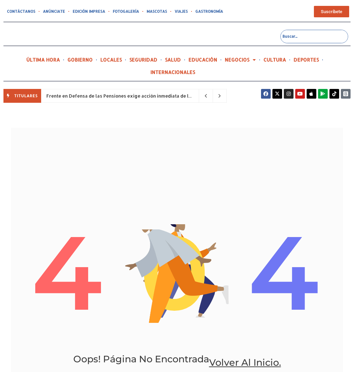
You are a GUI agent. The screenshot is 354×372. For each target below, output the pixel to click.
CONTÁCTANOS (21, 11)
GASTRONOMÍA (209, 11)
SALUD (173, 60)
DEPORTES (306, 60)
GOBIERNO (80, 60)
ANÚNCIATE (54, 11)
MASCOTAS (157, 11)
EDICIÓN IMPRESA (89, 11)
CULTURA (274, 60)
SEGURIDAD (143, 60)
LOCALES (111, 60)
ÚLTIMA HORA (43, 60)
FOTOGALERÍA (126, 11)
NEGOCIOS (240, 60)
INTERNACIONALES (172, 72)
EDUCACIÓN (202, 60)
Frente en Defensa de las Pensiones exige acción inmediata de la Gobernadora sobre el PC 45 (150, 96)
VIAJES (181, 11)
